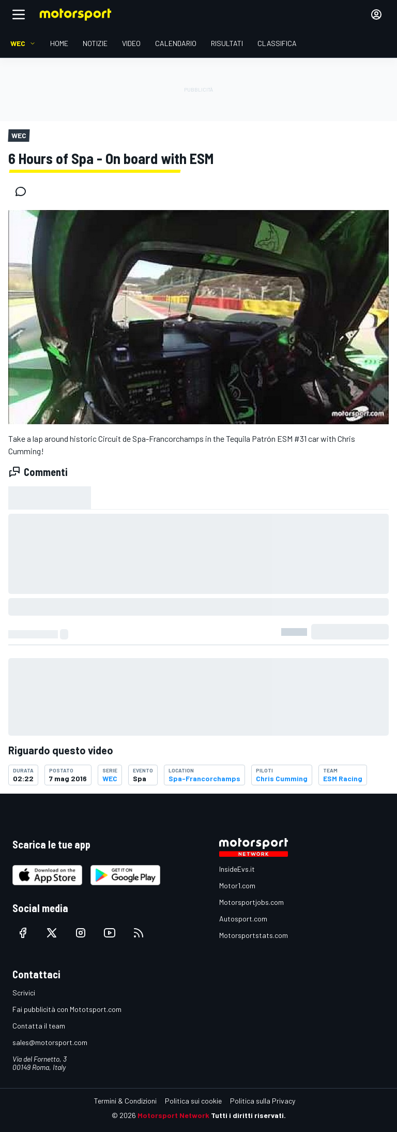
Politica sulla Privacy (262, 1100)
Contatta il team (38, 1025)
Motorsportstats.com (253, 935)
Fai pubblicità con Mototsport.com (66, 1009)
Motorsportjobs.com (251, 902)
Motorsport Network (173, 1115)
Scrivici (23, 992)
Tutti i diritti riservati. (248, 1115)
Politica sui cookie (193, 1100)
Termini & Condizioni (125, 1100)
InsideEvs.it (237, 869)
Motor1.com (237, 885)
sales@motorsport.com (49, 1042)
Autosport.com (243, 918)
